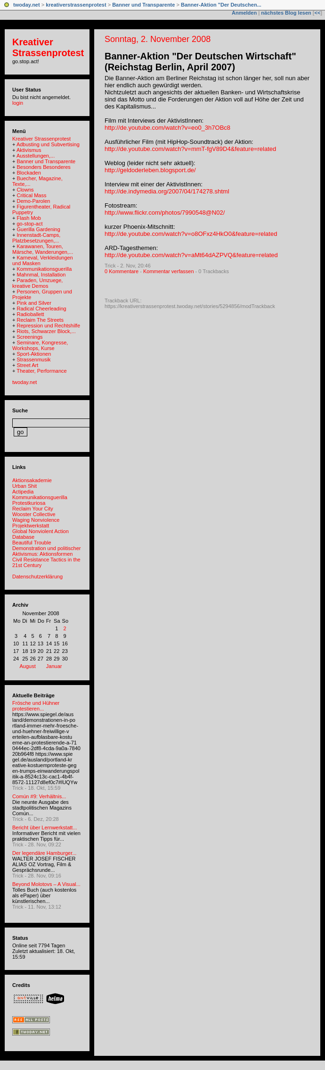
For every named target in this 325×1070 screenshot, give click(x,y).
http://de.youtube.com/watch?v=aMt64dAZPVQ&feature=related (191, 255)
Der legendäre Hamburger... (44, 853)
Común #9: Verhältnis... (39, 796)
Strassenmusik (33, 359)
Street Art (27, 365)
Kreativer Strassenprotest (48, 47)
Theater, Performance (41, 371)
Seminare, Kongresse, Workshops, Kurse (40, 345)
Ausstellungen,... (35, 156)
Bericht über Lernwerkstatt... (44, 827)
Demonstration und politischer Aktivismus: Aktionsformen (46, 551)
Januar (54, 666)
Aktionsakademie (32, 480)
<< (317, 13)
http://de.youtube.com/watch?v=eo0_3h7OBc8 (167, 127)
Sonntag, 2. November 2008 (158, 39)
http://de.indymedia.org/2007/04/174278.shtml (167, 191)
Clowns (24, 189)
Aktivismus (28, 150)
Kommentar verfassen (168, 271)
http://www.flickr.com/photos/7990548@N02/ (165, 212)
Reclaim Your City (32, 508)
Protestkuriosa (28, 503)
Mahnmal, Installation (40, 274)
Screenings (29, 337)
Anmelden (244, 13)
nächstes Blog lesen (286, 13)
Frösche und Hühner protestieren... (35, 705)
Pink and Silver (33, 303)
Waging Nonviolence (35, 520)
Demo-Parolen (33, 201)
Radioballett (30, 314)
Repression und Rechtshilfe (48, 325)
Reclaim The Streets (39, 320)
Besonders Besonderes (43, 167)
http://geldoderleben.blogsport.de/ (150, 170)
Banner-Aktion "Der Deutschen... (221, 5)
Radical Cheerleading (41, 308)
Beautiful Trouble (31, 542)
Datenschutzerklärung (37, 576)
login (17, 103)
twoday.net (26, 5)
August (28, 666)
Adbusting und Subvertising (48, 144)
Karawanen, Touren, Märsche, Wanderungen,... (42, 249)
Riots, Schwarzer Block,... (45, 331)
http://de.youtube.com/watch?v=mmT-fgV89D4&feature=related (190, 148)
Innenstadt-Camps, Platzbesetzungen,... (36, 237)
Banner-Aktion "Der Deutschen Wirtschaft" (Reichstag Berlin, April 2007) (200, 61)
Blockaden (28, 173)
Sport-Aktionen (33, 354)
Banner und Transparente (143, 5)
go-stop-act (29, 223)
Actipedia (22, 491)
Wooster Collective (34, 514)
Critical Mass (31, 195)
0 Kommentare (121, 271)
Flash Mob (28, 218)
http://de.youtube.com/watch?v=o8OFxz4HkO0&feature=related (191, 233)
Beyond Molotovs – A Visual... (46, 884)
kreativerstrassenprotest (76, 5)
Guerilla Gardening (38, 229)
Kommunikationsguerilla (44, 269)
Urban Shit (24, 486)
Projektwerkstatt (30, 525)
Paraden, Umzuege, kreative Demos (37, 283)
